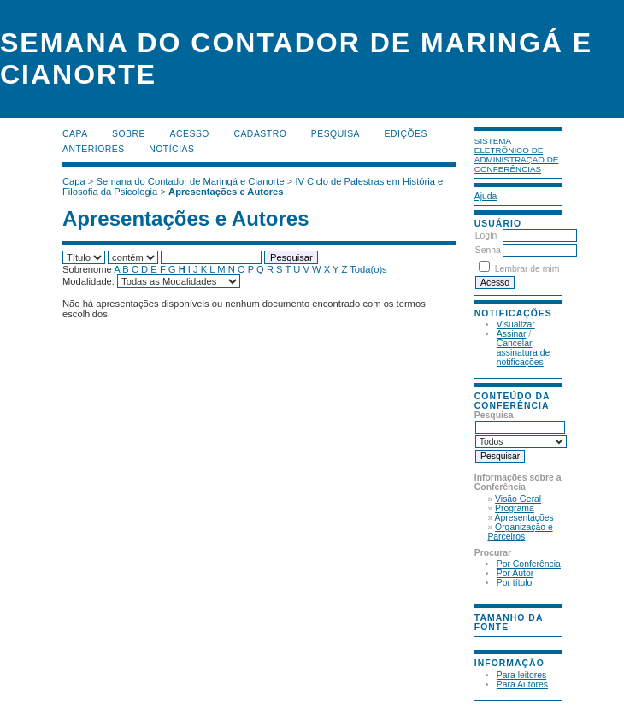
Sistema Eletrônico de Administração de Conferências (516, 155)
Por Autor (515, 573)
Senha (488, 250)
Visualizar (516, 324)
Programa (514, 508)
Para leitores (521, 675)
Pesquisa (335, 134)
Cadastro (259, 134)
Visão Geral (518, 499)
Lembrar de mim (527, 269)
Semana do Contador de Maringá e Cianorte (191, 181)
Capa (75, 134)
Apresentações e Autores (226, 191)
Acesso (189, 134)
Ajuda (485, 196)
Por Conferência (529, 564)
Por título (515, 582)
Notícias (171, 149)
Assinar (512, 334)
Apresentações (524, 517)
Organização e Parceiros (519, 531)
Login (486, 235)
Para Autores (522, 684)
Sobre (128, 134)
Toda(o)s (368, 269)
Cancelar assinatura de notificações (523, 353)
